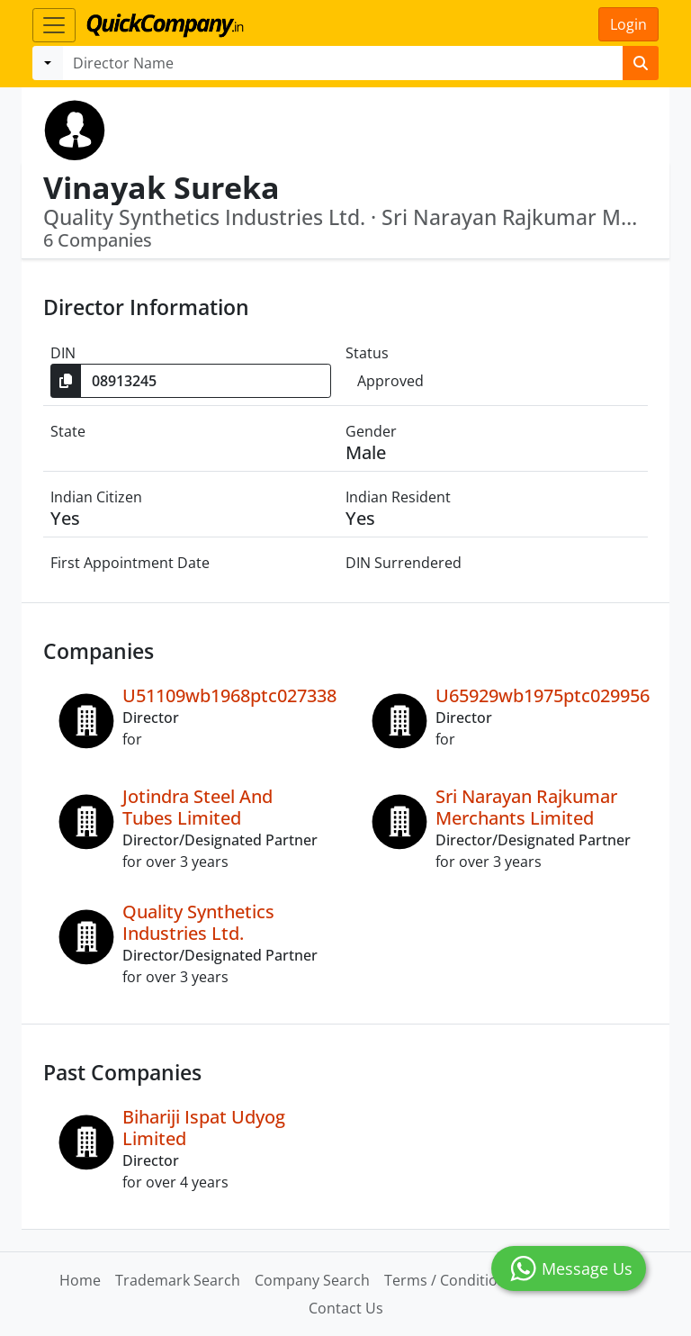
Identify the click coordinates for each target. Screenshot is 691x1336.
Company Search (312, 1280)
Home (80, 1280)
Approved (390, 381)
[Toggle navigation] (54, 25)
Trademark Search (177, 1280)
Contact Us (346, 1308)
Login (628, 24)
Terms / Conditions (449, 1280)
